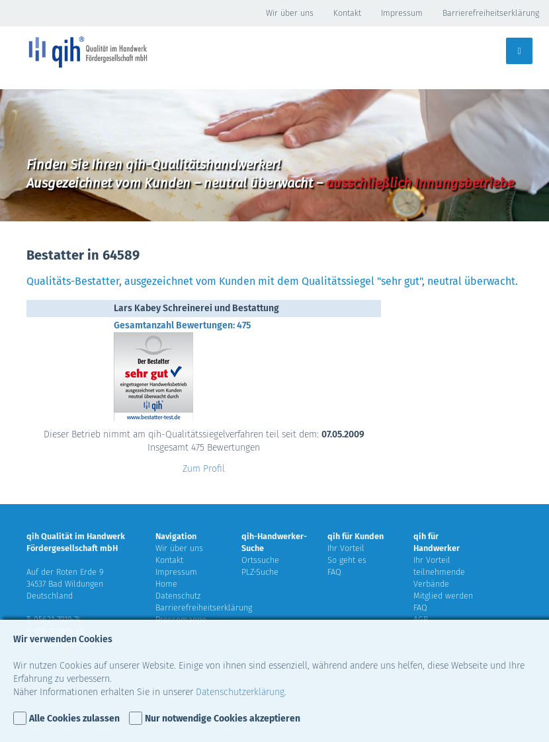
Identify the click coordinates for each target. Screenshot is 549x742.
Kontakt (347, 13)
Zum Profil (204, 468)
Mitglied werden (443, 596)
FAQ (334, 572)
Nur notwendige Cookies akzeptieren (222, 718)
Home (166, 584)
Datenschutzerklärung (240, 692)
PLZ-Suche (259, 572)
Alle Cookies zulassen (74, 718)
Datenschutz (177, 596)
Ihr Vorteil (345, 548)
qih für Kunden (355, 536)
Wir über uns (290, 13)
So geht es (346, 560)
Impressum (402, 13)
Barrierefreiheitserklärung (491, 13)
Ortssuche (260, 560)
